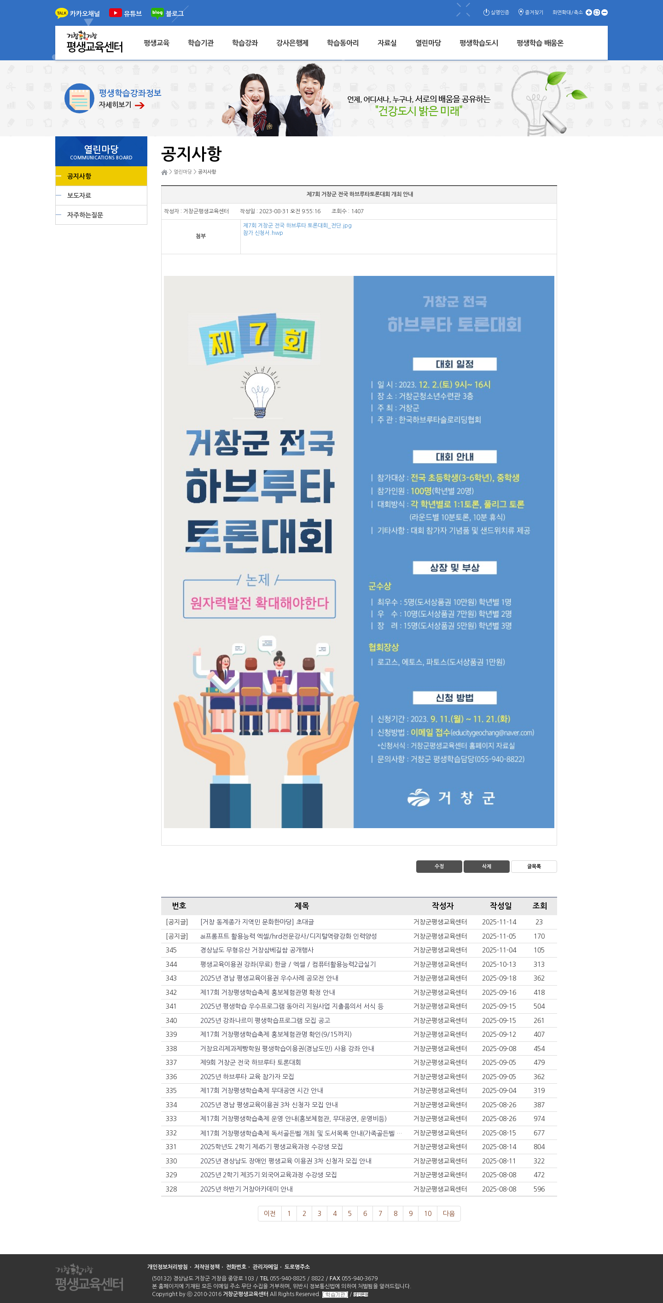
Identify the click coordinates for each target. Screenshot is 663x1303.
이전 (270, 1213)
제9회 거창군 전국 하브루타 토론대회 (250, 1062)
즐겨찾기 (534, 12)
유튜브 (133, 14)
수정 (439, 866)
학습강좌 (245, 43)
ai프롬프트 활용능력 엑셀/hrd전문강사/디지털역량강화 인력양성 (288, 936)
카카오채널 (85, 14)
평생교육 (156, 43)
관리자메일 (265, 1267)
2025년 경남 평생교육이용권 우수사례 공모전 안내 (269, 978)
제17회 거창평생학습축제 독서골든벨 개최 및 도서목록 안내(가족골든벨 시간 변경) (312, 1133)
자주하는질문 (85, 215)
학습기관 (201, 43)
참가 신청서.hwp (263, 233)
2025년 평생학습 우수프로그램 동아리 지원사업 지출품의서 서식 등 (292, 1006)
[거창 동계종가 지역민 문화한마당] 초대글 (257, 922)
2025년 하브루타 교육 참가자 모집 (247, 1077)
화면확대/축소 (567, 12)
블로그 (175, 14)
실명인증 (500, 12)
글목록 (534, 866)
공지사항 (79, 176)
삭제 (486, 866)
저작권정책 (207, 1267)
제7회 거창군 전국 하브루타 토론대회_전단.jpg (297, 225)
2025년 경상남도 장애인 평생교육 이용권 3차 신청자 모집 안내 (285, 1161)
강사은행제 (292, 43)
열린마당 (428, 43)
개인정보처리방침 (167, 1267)
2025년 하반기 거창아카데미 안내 (246, 1189)
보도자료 (79, 196)
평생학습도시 (478, 43)
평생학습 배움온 (540, 43)
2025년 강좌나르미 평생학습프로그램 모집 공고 (265, 1020)
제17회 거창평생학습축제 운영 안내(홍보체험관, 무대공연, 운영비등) (293, 1119)
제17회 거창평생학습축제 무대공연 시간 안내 (261, 1090)
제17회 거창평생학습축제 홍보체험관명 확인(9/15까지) (276, 1034)
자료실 (387, 43)
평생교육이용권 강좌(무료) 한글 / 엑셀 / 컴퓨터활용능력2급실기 (288, 964)
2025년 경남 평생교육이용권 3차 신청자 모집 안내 (268, 1105)
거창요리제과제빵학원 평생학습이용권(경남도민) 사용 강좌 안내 (287, 1049)
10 (427, 1213)
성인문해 (361, 1294)
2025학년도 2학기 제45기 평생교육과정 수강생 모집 (271, 1147)
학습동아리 (343, 43)
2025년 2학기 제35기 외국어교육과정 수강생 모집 (268, 1175)
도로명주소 (297, 1267)
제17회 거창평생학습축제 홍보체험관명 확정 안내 (267, 992)
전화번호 (236, 1267)
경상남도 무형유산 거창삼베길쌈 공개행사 (257, 950)
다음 (449, 1213)
